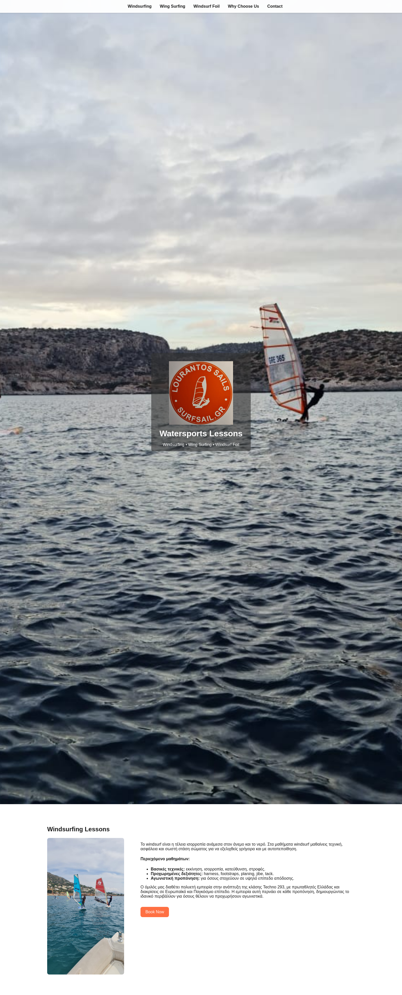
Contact (275, 6)
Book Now (154, 912)
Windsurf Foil (207, 6)
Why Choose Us (243, 6)
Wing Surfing (172, 6)
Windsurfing (140, 6)
